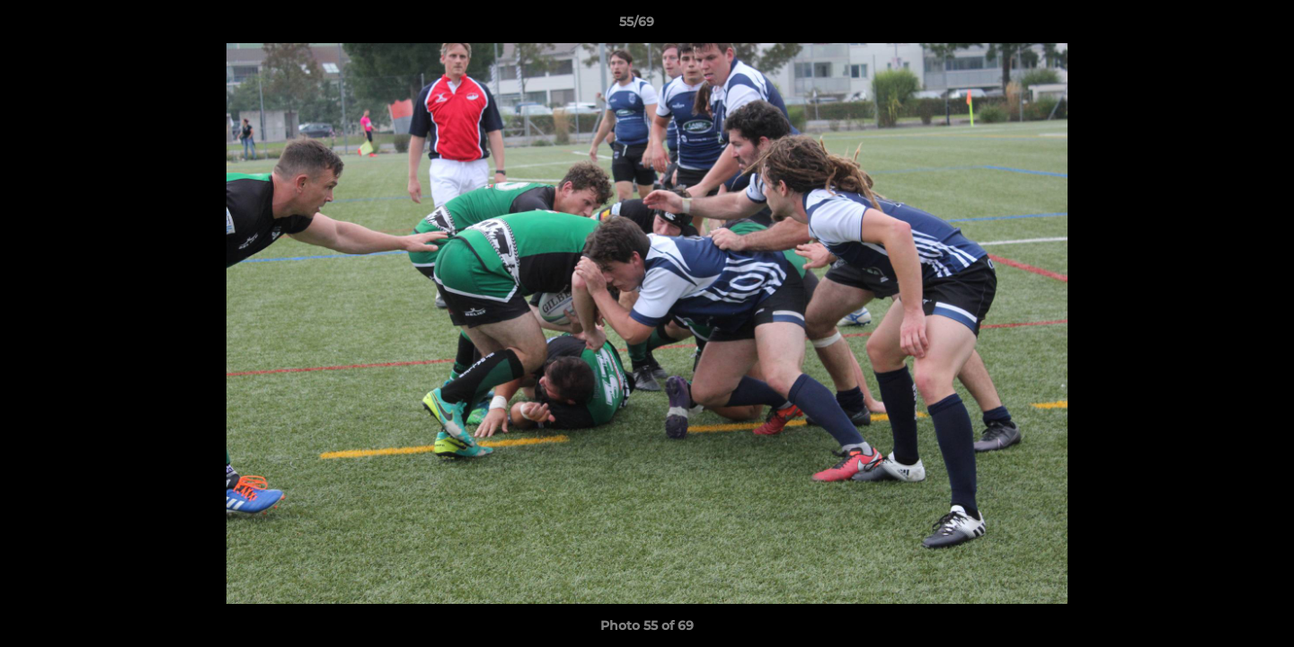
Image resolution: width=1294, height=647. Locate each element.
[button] (1218, 26)
